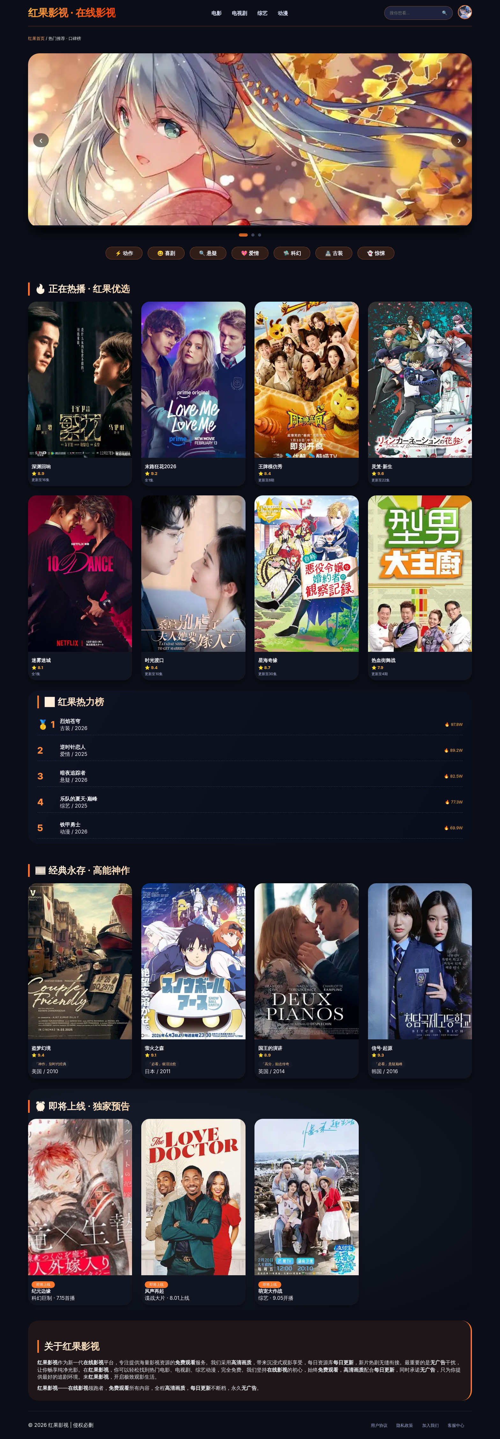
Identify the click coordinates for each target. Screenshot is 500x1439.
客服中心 (456, 1425)
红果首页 (36, 38)
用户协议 (379, 1425)
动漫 (283, 13)
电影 (216, 13)
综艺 (262, 13)
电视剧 (239, 13)
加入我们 (430, 1425)
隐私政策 (404, 1425)
